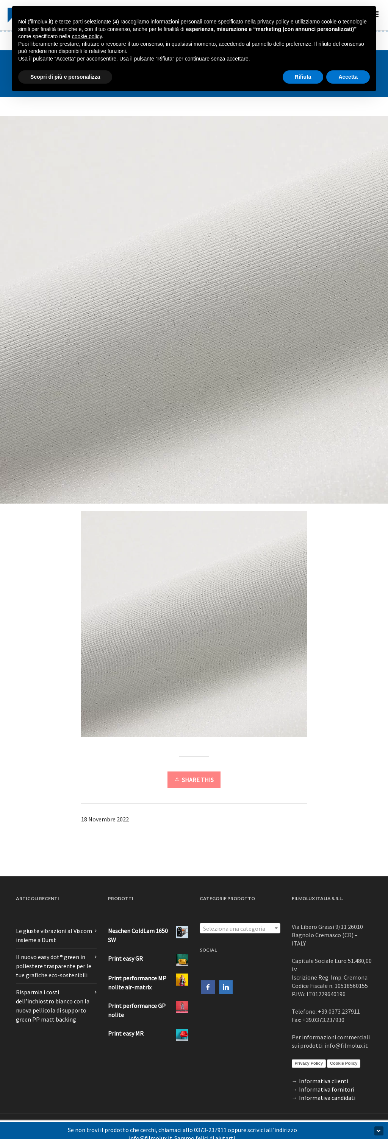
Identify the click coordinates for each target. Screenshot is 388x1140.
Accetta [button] (348, 77)
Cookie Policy (343, 1063)
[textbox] (240, 928)
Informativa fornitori (326, 1089)
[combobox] (240, 928)
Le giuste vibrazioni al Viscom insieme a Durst (54, 935)
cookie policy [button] (87, 36)
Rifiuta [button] (303, 77)
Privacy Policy (309, 1063)
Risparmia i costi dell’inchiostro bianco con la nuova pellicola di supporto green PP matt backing (52, 1005)
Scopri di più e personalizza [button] (65, 77)
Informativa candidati (327, 1097)
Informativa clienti (323, 1081)
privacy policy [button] (273, 22)
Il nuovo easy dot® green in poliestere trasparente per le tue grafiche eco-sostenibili (53, 966)
